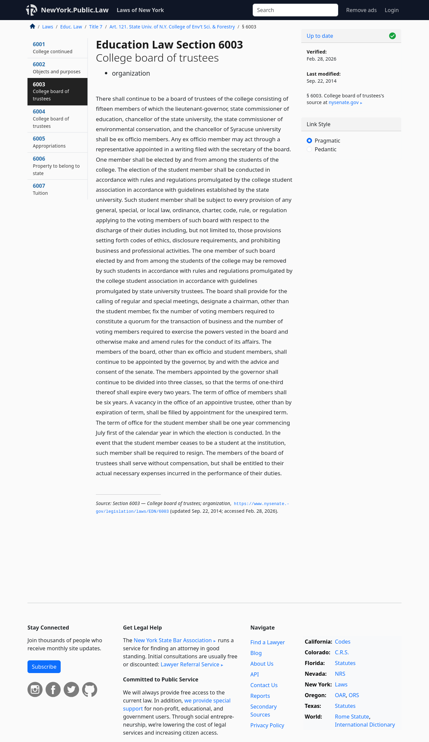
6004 (51, 118)
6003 (51, 91)
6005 (49, 142)
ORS (354, 695)
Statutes (345, 663)
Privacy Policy (267, 725)
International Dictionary (365, 724)
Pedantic (325, 149)
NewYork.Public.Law (75, 9)
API (254, 674)
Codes (342, 641)
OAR (340, 695)
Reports (260, 695)
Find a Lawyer (267, 642)
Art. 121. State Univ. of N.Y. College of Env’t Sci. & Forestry (172, 26)
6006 (56, 165)
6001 (52, 47)
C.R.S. (342, 652)
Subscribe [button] (44, 666)
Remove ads (361, 10)
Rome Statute (352, 716)
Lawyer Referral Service (190, 664)
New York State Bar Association (173, 640)
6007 (40, 189)
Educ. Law (71, 26)
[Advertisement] (351, 269)
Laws (47, 26)
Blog (256, 653)
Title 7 (96, 26)
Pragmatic (327, 140)
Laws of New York (140, 10)
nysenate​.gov (344, 102)
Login (392, 10)
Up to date (320, 35)
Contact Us (264, 685)
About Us (261, 663)
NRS (340, 673)
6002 (56, 68)
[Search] (295, 10)
